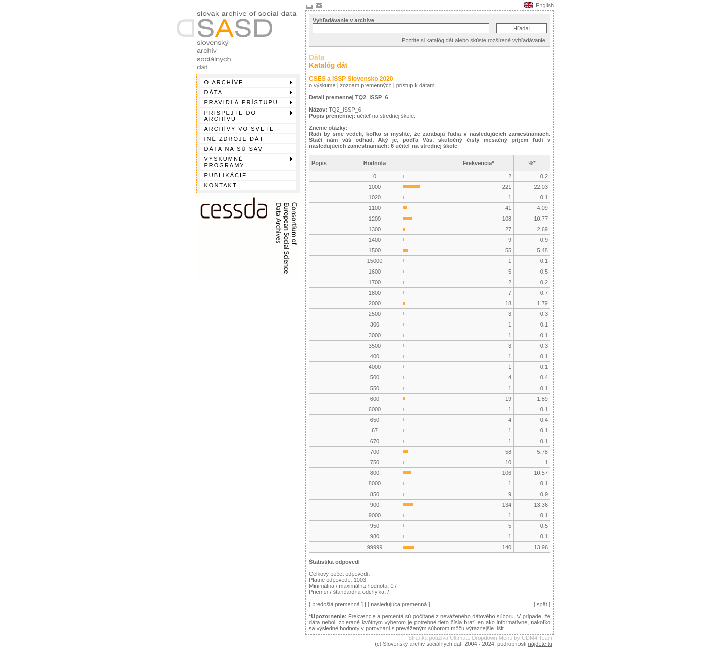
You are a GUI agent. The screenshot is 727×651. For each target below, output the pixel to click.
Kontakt (220, 185)
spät (542, 604)
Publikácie (225, 175)
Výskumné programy (248, 162)
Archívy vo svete (239, 129)
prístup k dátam (415, 85)
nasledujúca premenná (399, 604)
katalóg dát (439, 40)
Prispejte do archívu (248, 116)
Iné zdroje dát (234, 139)
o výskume (322, 85)
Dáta (248, 92)
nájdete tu (540, 644)
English (545, 5)
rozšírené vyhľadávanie (516, 40)
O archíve (248, 82)
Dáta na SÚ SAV (233, 149)
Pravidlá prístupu (248, 102)
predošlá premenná (336, 604)
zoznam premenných (366, 85)
